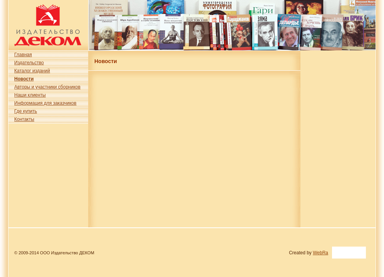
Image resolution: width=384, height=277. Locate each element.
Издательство (29, 62)
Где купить (25, 111)
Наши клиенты (30, 95)
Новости (24, 79)
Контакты (24, 119)
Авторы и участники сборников (47, 87)
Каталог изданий (32, 70)
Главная (23, 54)
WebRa (320, 252)
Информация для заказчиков (45, 103)
